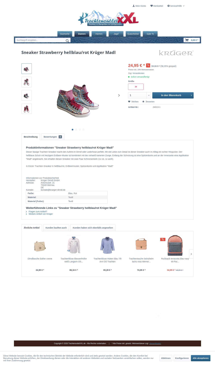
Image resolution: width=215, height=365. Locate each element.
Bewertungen (53, 136)
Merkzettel (158, 6)
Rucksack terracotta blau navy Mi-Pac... (175, 260)
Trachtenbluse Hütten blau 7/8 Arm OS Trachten (107, 260)
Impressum (101, 315)
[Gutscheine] (133, 34)
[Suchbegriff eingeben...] (43, 40)
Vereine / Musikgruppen (107, 329)
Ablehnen (166, 358)
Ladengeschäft (102, 325)
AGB (128, 336)
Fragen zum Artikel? (36, 211)
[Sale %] (150, 34)
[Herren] (99, 34)
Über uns (100, 322)
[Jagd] (116, 34)
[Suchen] (67, 41)
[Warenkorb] (192, 40)
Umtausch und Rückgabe (137, 318)
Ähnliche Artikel (31, 228)
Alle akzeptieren (201, 358)
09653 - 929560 (56, 318)
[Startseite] (64, 34)
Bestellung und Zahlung (137, 322)
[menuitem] (139, 6)
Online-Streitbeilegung (136, 329)
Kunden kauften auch (56, 228)
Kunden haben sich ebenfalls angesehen (93, 228)
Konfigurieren (182, 358)
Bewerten (148, 101)
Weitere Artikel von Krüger (39, 214)
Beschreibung (31, 137)
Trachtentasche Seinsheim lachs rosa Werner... (141, 260)
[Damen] (81, 34)
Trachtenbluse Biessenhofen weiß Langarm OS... (74, 260)
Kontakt (99, 318)
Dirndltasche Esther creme (40, 258)
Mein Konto (140, 6)
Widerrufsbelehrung (135, 325)
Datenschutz (131, 333)
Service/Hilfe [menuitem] (174, 6)
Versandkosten (138, 73)
